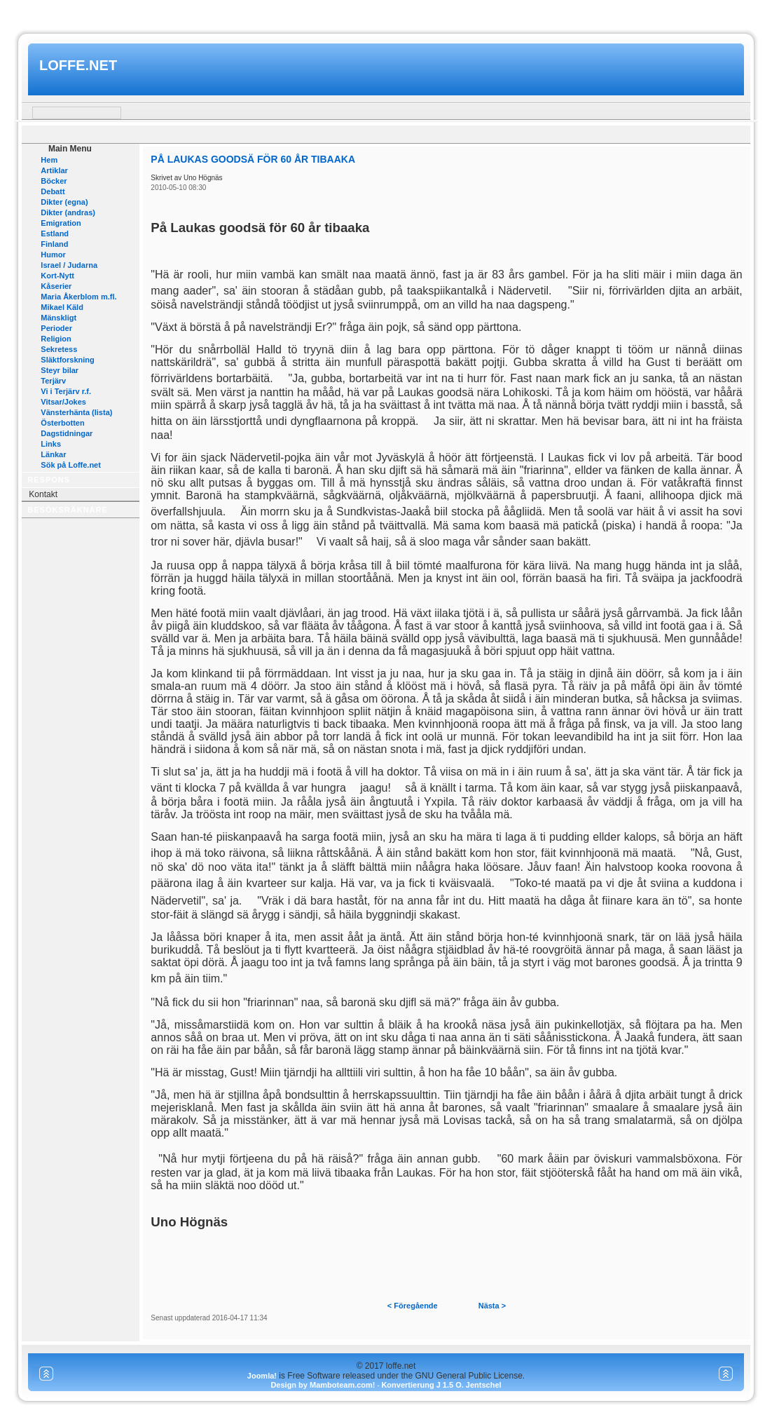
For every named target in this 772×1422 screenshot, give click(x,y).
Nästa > (492, 1305)
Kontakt (43, 494)
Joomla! (262, 1376)
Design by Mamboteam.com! (322, 1385)
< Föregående (412, 1305)
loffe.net (78, 65)
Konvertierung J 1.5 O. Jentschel (441, 1385)
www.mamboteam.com (386, 13)
